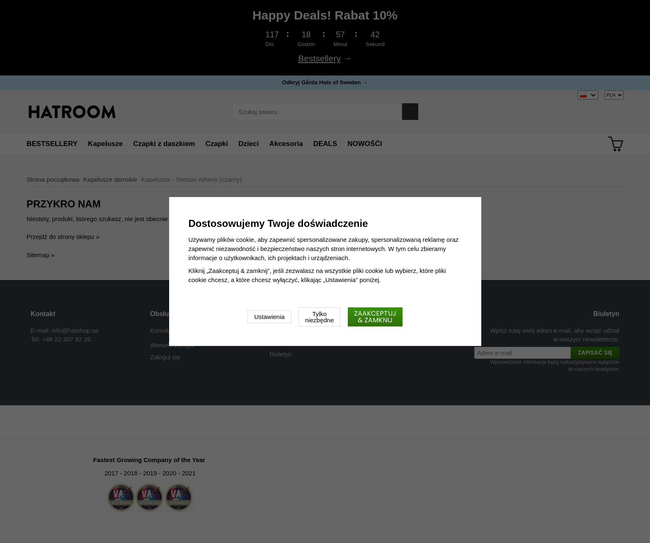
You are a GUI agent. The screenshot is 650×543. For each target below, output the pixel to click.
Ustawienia (269, 316)
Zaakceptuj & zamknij (375, 317)
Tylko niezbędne (319, 317)
